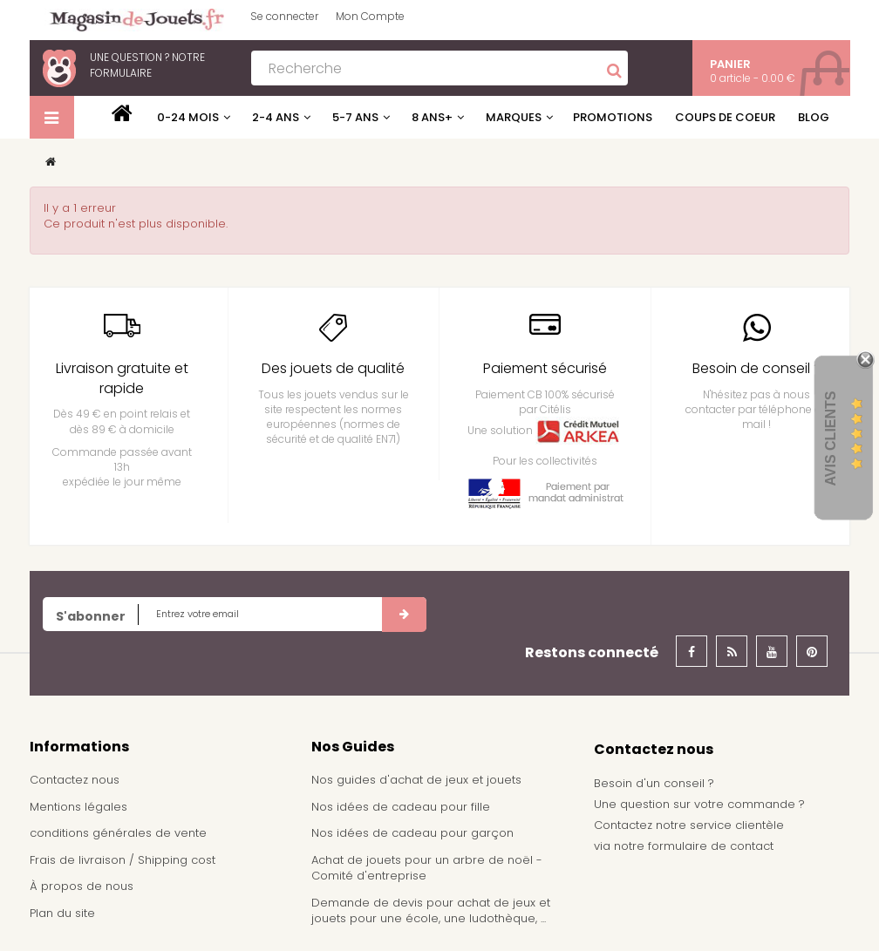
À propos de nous (81, 886)
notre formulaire (147, 65)
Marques (514, 117)
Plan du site (62, 913)
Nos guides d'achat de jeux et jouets (416, 779)
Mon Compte (370, 16)
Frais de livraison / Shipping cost (122, 860)
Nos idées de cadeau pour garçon (412, 833)
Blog (813, 117)
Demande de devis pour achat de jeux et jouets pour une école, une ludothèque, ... (430, 910)
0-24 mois (188, 117)
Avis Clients (830, 438)
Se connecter (284, 16)
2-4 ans (275, 117)
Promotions (612, 117)
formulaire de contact (710, 846)
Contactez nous (74, 779)
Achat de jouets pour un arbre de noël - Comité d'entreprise (426, 868)
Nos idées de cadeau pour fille (400, 806)
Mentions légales (78, 806)
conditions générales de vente (118, 833)
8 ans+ (432, 117)
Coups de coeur (725, 117)
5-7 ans (355, 117)
